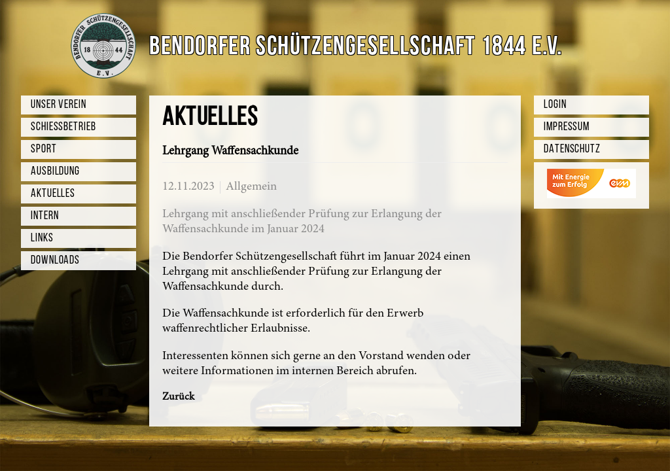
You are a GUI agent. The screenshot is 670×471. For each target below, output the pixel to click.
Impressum (567, 127)
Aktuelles (53, 194)
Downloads (55, 260)
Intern (44, 216)
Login (555, 105)
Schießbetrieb (63, 127)
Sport (44, 149)
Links (42, 238)
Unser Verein (58, 105)
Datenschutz (572, 149)
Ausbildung (55, 172)
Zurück (178, 397)
